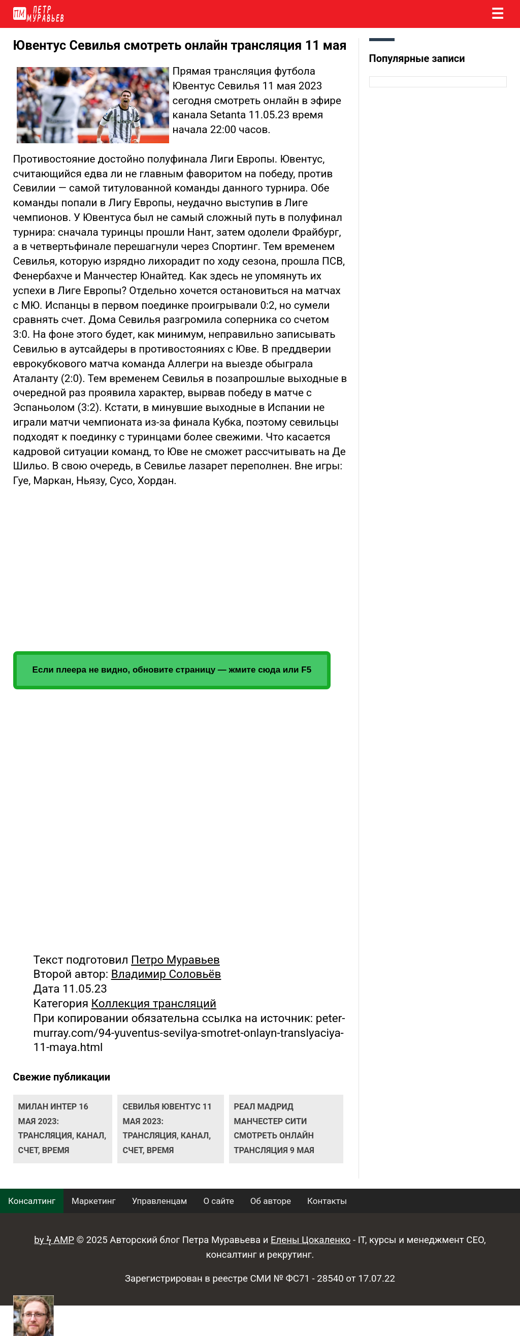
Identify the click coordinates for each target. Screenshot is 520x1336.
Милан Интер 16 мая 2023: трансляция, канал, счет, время (62, 1128)
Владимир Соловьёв (166, 973)
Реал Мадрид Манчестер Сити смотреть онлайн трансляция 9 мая (274, 1128)
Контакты (327, 1201)
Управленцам (159, 1201)
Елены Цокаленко (310, 1240)
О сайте (218, 1201)
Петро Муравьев (175, 959)
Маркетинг (94, 1201)
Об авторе (270, 1201)
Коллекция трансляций (153, 1003)
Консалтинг (31, 1201)
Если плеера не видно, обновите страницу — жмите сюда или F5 (172, 670)
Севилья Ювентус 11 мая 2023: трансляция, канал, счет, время (167, 1128)
